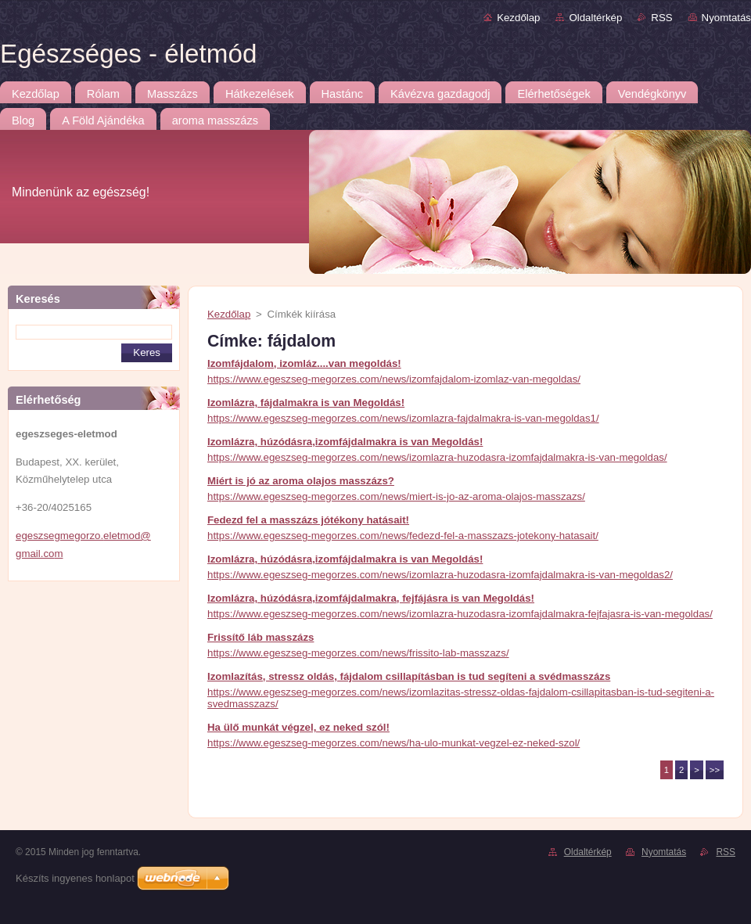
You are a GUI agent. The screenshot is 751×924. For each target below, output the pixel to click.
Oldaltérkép (595, 17)
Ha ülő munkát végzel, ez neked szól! (298, 727)
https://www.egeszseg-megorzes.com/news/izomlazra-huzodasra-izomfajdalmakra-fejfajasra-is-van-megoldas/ (460, 614)
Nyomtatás (726, 17)
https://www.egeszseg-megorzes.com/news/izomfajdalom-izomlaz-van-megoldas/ (393, 379)
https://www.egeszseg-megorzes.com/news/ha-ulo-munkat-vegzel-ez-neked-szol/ (393, 743)
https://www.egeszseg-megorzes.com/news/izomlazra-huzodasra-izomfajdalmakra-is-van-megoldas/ (437, 457)
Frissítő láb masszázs (260, 637)
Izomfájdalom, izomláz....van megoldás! (304, 363)
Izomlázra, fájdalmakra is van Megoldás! (305, 402)
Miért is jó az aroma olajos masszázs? (300, 481)
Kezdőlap (518, 17)
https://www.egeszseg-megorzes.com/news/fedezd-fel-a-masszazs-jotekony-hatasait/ (402, 535)
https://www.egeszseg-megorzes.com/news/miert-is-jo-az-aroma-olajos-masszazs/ (396, 496)
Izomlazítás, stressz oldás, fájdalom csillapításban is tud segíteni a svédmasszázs (408, 676)
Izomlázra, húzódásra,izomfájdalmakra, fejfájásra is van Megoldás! (370, 598)
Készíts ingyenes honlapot (75, 878)
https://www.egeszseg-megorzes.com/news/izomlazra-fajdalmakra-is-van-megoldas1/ (403, 418)
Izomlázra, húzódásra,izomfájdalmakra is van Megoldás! (345, 442)
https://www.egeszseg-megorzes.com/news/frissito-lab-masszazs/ (358, 653)
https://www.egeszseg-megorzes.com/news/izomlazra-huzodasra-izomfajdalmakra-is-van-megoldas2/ (440, 575)
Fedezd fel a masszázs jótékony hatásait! (308, 520)
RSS (661, 17)
